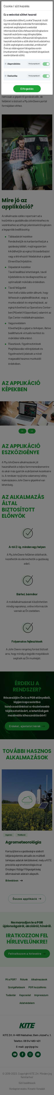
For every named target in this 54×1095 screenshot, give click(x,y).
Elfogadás (27, 88)
